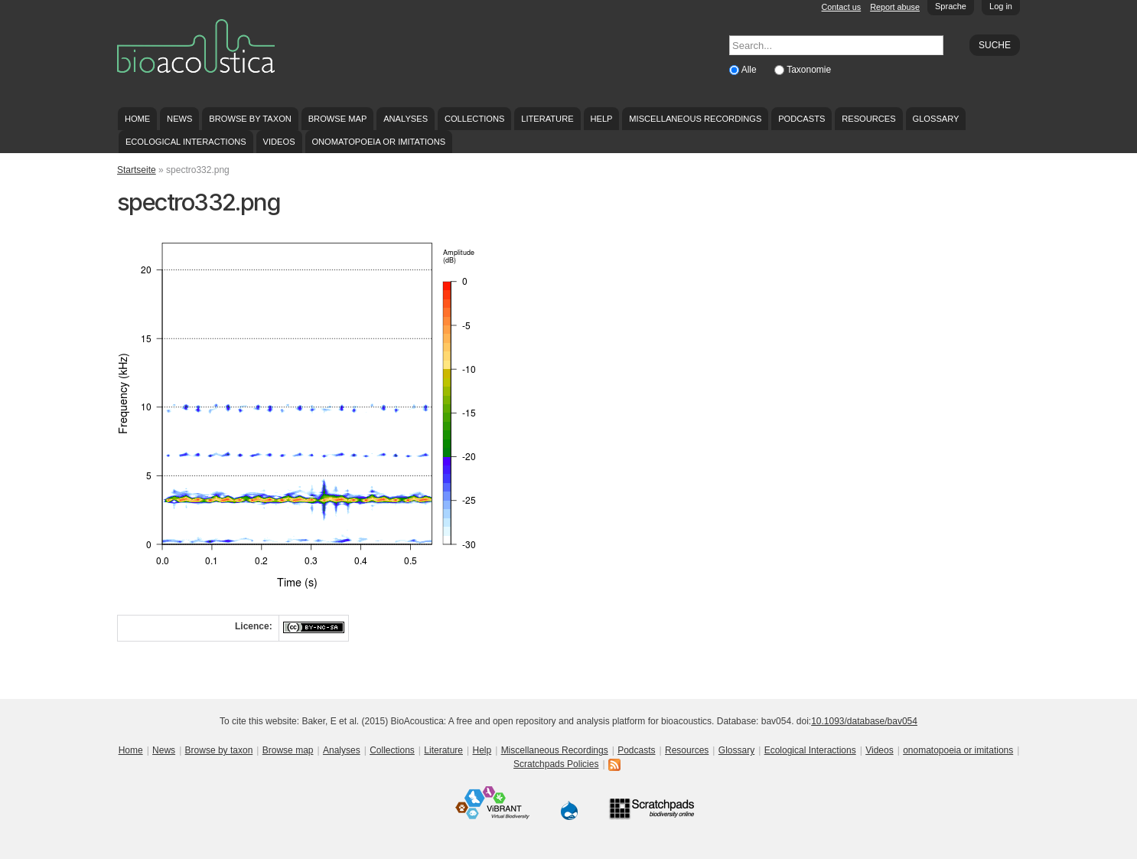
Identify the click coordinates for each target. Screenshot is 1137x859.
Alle (750, 69)
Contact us (842, 6)
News (179, 118)
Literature (547, 118)
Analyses (405, 118)
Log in (1000, 6)
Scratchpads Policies (555, 764)
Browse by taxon (250, 118)
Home (137, 118)
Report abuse (895, 6)
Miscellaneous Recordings (695, 118)
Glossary (936, 118)
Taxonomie (809, 69)
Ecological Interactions (185, 141)
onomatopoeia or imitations (378, 141)
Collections (475, 118)
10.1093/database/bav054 (864, 721)
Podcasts (801, 118)
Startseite (136, 170)
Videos (279, 141)
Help (601, 118)
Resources (868, 118)
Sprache (950, 6)
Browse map (337, 118)
